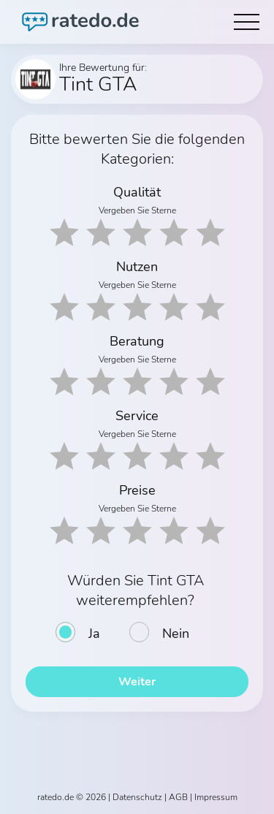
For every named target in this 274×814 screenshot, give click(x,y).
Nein (175, 633)
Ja (94, 633)
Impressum (215, 797)
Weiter (137, 682)
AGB (178, 797)
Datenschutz (137, 797)
